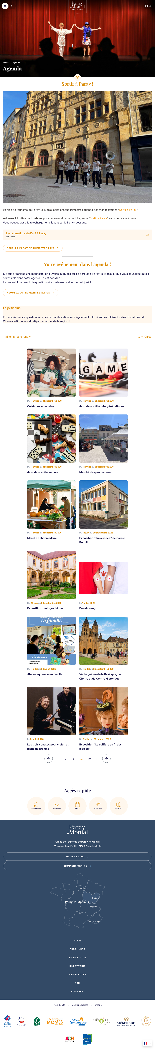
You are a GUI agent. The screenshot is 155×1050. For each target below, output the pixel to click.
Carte (146, 336)
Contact (77, 991)
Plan (77, 940)
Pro (77, 983)
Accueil (6, 62)
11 (97, 758)
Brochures (77, 949)
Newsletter (77, 974)
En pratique (77, 957)
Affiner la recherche (17, 336)
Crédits (98, 1005)
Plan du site (59, 1005)
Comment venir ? (77, 866)
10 (89, 758)
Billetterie (77, 966)
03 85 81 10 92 (77, 856)
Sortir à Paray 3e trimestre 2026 (33, 248)
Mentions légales (79, 1005)
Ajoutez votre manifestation (30, 292)
